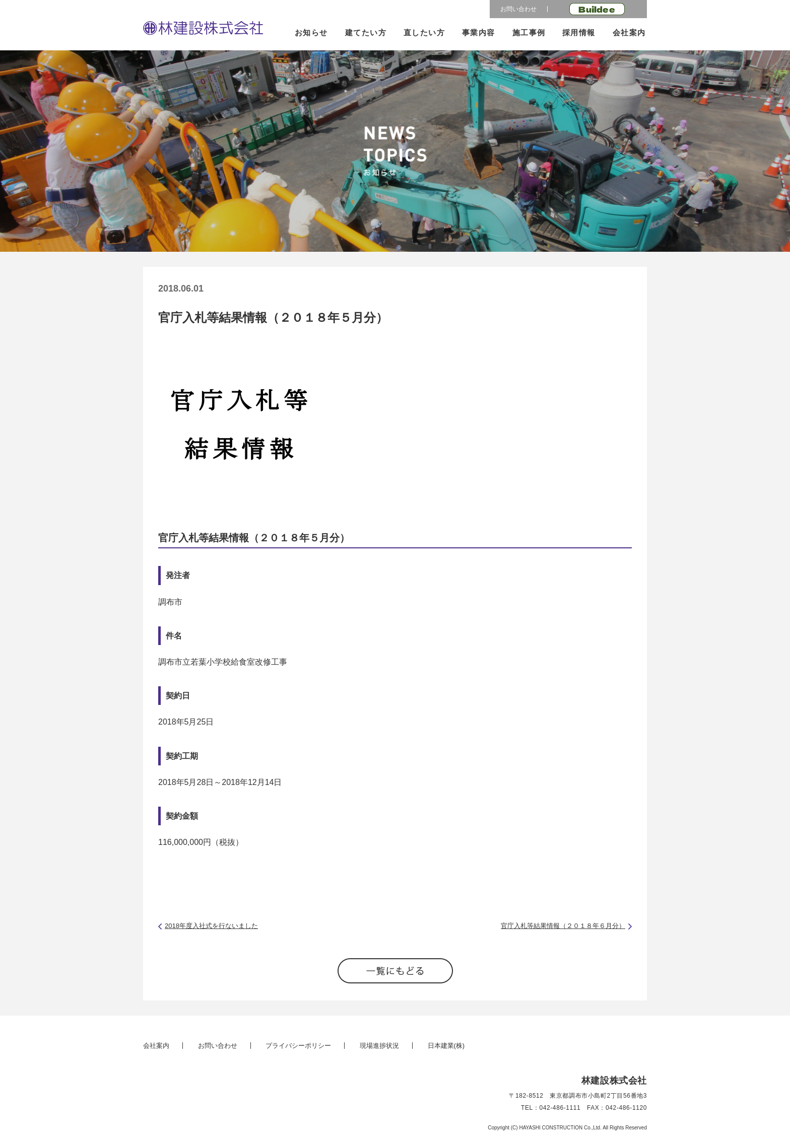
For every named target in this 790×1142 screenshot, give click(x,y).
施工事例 (529, 32)
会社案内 (629, 32)
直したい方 (424, 32)
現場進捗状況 (379, 1045)
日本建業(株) (446, 1045)
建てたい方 (366, 32)
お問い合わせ (518, 9)
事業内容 (478, 32)
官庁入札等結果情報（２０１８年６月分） (563, 926)
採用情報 (579, 32)
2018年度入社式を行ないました (211, 926)
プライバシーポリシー (298, 1045)
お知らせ (311, 32)
